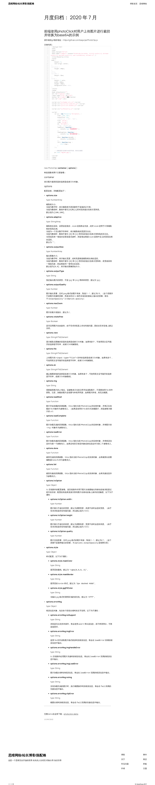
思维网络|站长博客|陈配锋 (21, 3)
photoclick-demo (71, 709)
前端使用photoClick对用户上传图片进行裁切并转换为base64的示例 (77, 33)
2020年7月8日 (48, 714)
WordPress (140, 779)
